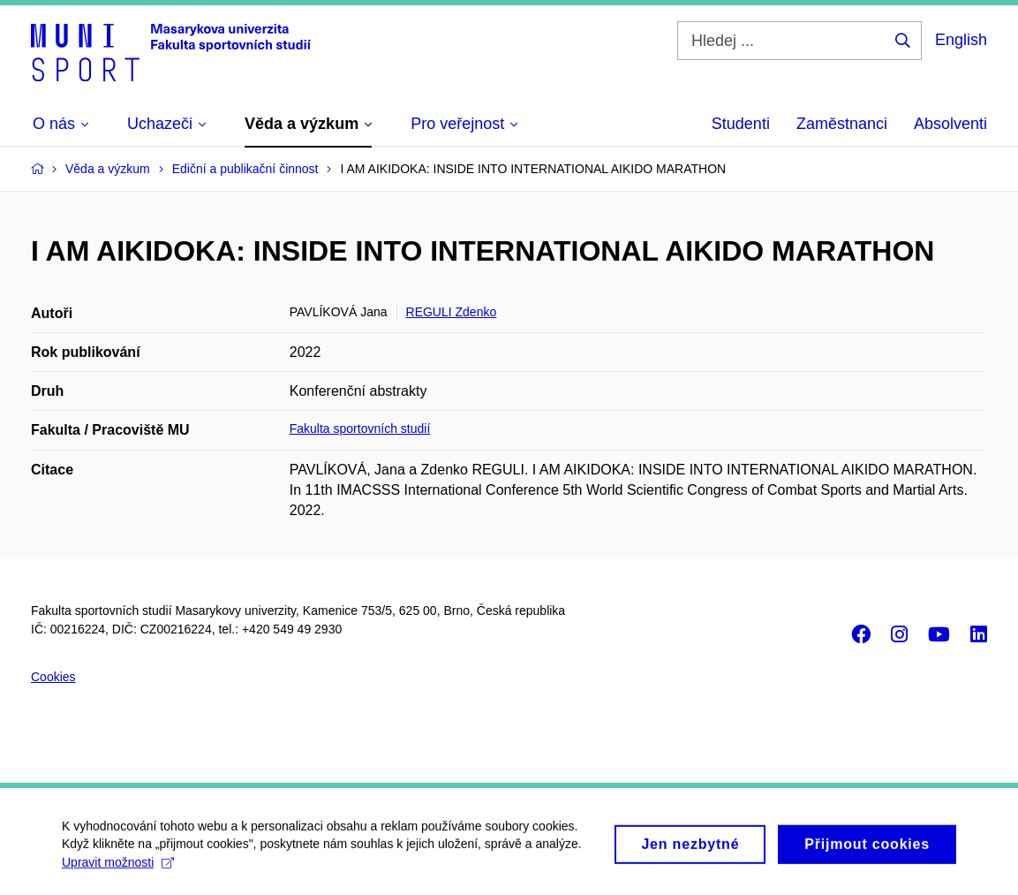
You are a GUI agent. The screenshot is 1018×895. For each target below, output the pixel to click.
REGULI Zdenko (451, 312)
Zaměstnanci (841, 124)
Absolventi (950, 124)
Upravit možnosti (118, 868)
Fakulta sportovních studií (360, 428)
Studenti (741, 124)
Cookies (53, 677)
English (961, 40)
